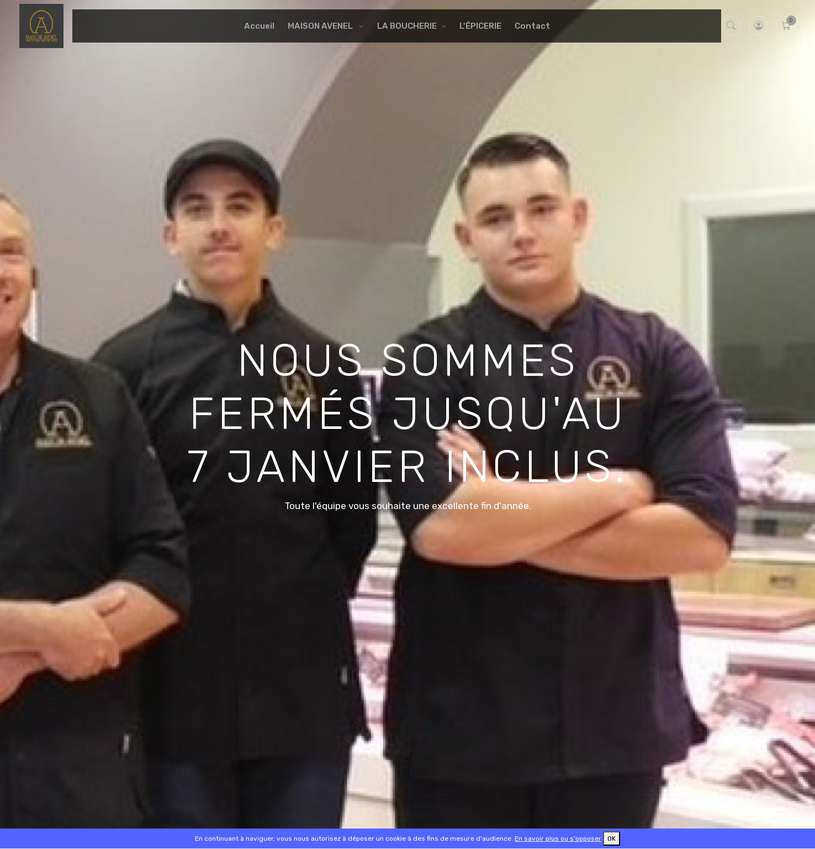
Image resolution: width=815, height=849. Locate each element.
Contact (532, 26)
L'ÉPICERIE (480, 26)
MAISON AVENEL (321, 26)
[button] (758, 25)
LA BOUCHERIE (407, 26)
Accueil (259, 26)
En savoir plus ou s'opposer (558, 838)
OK (611, 838)
